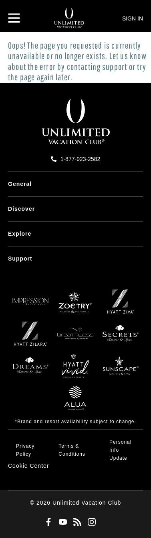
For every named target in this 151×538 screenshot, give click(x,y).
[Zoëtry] (75, 305)
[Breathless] (75, 338)
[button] (28, 466)
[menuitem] (75, 184)
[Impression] (30, 305)
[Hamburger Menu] (14, 18)
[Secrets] (120, 338)
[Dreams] (30, 370)
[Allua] (75, 402)
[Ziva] (120, 305)
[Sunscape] (120, 370)
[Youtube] (61, 522)
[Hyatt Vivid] (75, 370)
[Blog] (75, 522)
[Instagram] (90, 522)
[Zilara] (30, 338)
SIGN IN (132, 18)
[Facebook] (47, 522)
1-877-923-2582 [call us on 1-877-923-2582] (80, 159)
